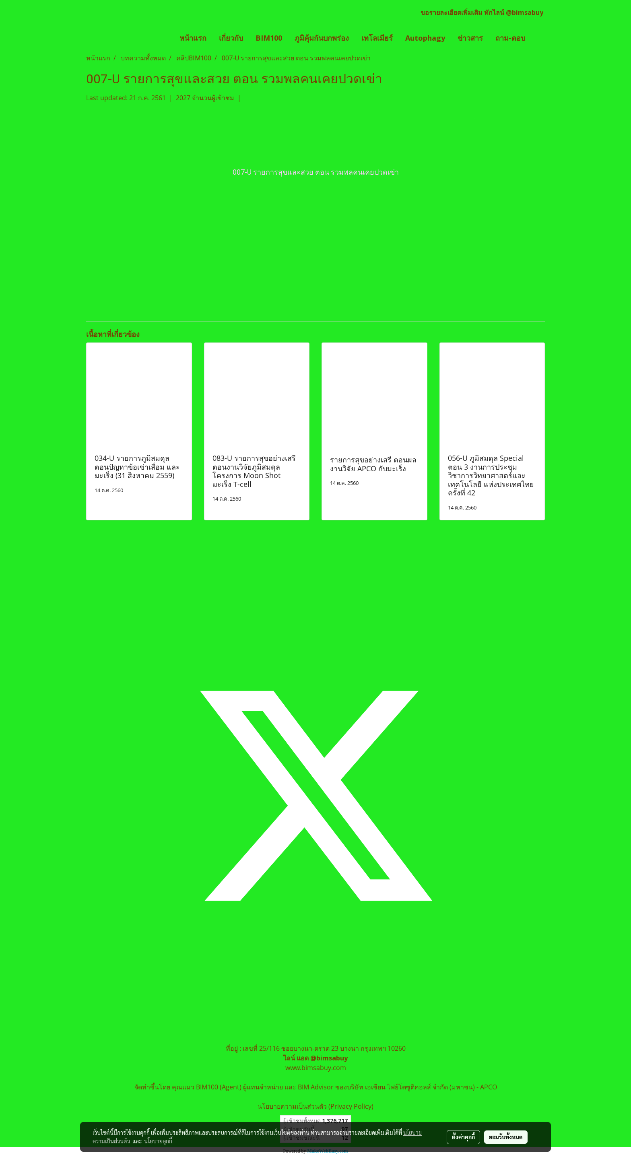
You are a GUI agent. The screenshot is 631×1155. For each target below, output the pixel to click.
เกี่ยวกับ (231, 38)
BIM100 (269, 38)
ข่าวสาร (470, 38)
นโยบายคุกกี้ (158, 1141)
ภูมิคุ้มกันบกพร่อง (322, 38)
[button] (538, 38)
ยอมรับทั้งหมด (506, 1137)
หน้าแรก (192, 38)
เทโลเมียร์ (377, 38)
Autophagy (425, 38)
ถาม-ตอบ (510, 38)
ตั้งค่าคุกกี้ (463, 1137)
